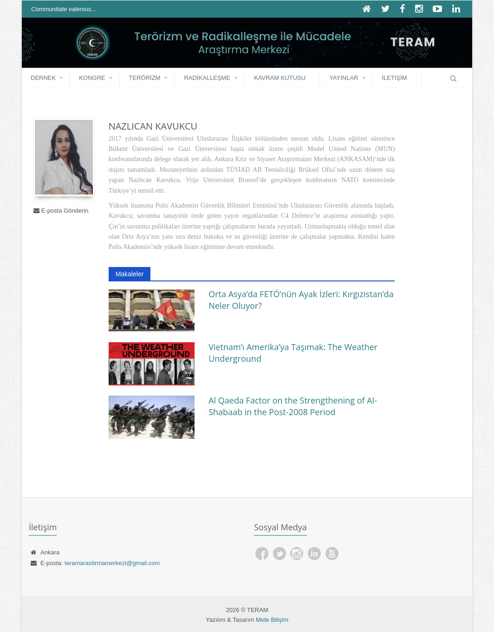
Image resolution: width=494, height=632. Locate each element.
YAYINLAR (343, 77)
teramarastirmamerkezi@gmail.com (112, 563)
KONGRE (92, 77)
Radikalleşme (207, 77)
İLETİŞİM (394, 77)
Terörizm (145, 77)
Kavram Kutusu (280, 77)
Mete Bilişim (272, 619)
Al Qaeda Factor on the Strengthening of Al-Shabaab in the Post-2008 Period (292, 406)
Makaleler (130, 274)
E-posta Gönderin (65, 210)
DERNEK (43, 77)
